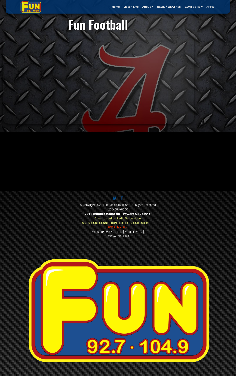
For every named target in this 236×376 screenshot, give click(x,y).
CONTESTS (192, 6)
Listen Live (131, 6)
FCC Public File (118, 227)
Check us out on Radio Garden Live (118, 218)
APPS (210, 6)
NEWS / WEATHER (169, 6)
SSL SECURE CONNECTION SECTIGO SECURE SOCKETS (118, 223)
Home (116, 6)
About (146, 6)
